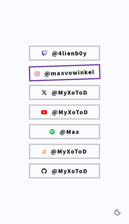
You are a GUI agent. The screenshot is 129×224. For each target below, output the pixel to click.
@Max (64, 132)
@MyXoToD (64, 92)
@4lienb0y (64, 53)
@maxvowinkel (64, 72)
